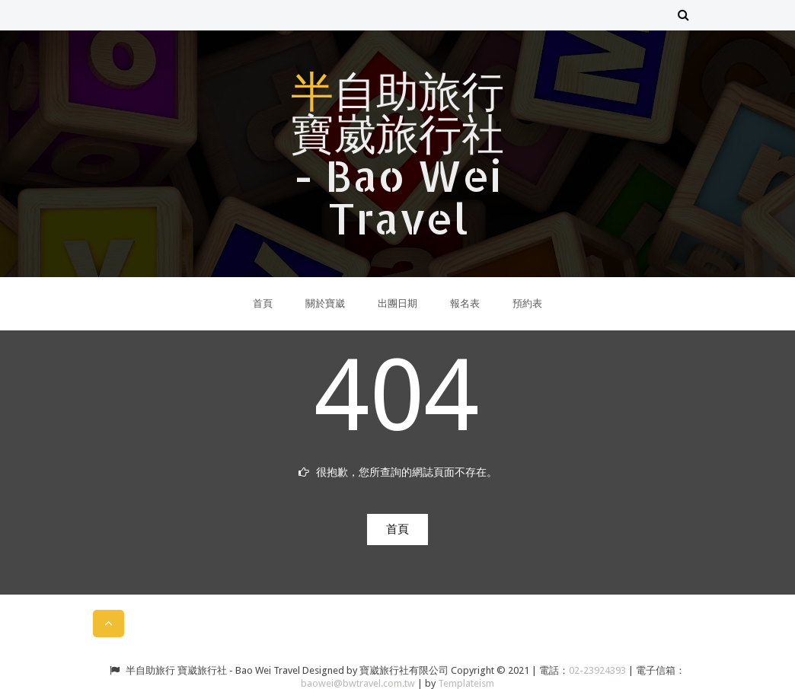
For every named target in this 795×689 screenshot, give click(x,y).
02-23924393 (598, 670)
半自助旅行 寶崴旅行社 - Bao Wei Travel (397, 153)
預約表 (527, 303)
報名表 (465, 303)
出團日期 (397, 303)
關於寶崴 (325, 303)
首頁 (263, 303)
